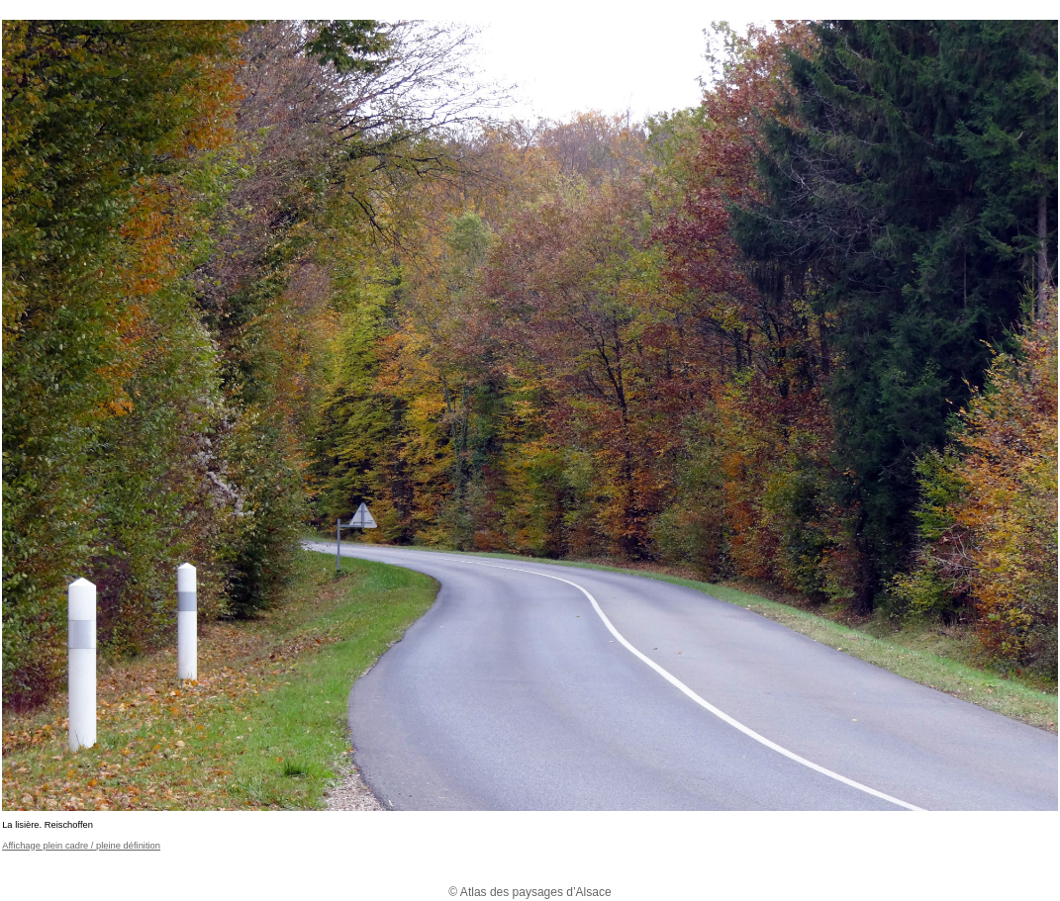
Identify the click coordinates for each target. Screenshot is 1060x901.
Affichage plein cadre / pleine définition (81, 846)
